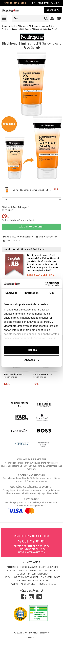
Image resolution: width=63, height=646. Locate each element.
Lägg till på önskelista (18, 237)
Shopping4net (8, 26)
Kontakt (11, 570)
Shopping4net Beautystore (32, 580)
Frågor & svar (28, 567)
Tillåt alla (31, 349)
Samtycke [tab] (11, 292)
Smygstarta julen (15, 3)
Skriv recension (46, 237)
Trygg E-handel (47, 584)
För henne (33, 26)
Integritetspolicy (38, 574)
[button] (58, 18)
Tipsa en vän (11, 240)
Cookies (21, 574)
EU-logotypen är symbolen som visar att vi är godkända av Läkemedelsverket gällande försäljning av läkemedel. (31, 490)
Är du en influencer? (31, 570)
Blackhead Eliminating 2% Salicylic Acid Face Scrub (34, 29)
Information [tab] (32, 292)
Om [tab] (52, 292)
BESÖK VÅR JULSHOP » (40, 275)
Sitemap (44, 633)
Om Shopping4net (50, 577)
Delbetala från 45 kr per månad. (18, 220)
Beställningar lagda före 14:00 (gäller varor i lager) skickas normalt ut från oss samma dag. (31, 478)
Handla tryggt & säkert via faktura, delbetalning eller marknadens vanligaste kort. (31, 505)
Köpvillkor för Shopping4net (21, 577)
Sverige (31, 637)
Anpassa (31, 359)
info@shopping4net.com (31, 552)
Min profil (12, 567)
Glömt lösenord (48, 567)
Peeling (5, 29)
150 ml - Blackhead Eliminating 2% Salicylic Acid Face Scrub (32, 190)
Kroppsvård (46, 26)
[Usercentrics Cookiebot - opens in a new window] (45, 284)
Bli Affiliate (52, 570)
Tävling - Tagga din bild (22, 584)
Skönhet (22, 26)
